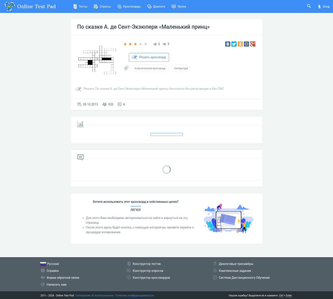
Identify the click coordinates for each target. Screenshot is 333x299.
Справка (53, 270)
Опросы (102, 6)
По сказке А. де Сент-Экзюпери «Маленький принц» (143, 27)
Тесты (80, 6)
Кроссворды (129, 6)
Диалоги (156, 6)
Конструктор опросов (148, 270)
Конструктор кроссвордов (151, 277)
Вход (323, 6)
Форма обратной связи (63, 277)
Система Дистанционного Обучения (244, 277)
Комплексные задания (235, 270)
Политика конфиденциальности (134, 295)
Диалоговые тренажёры (236, 264)
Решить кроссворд (149, 57)
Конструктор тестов (147, 264)
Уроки (179, 6)
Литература (181, 68)
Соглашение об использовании (94, 295)
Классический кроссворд (150, 68)
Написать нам (57, 284)
